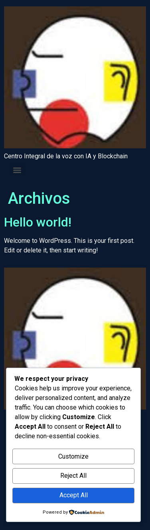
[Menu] (17, 170)
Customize (73, 456)
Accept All (73, 495)
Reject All (73, 475)
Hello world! (37, 222)
